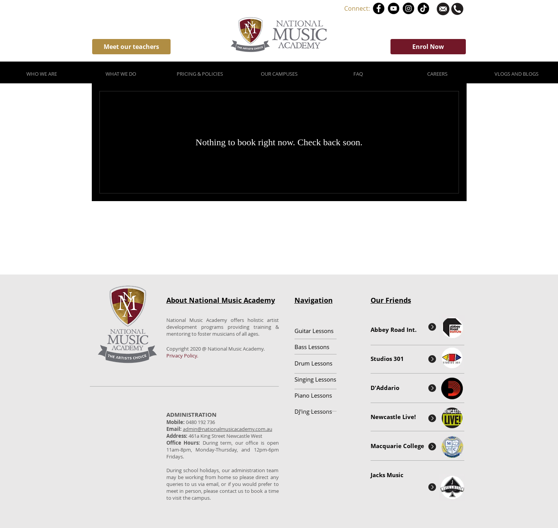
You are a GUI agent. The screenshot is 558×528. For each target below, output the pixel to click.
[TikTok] (423, 8)
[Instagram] (408, 8)
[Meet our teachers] (131, 46)
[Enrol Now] (428, 46)
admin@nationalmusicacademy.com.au (227, 429)
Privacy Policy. (182, 355)
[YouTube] (393, 8)
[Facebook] (378, 8)
